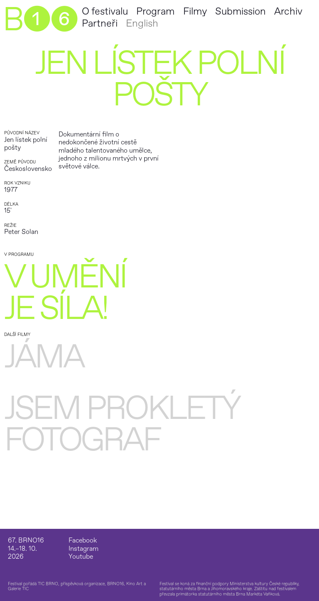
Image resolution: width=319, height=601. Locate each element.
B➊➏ (39, 20)
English (142, 23)
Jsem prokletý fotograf (121, 424)
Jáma (43, 357)
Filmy (195, 11)
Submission (240, 11)
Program (155, 11)
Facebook (83, 541)
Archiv (288, 11)
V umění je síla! (65, 292)
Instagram (83, 549)
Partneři (100, 23)
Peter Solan (21, 232)
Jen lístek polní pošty (25, 144)
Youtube (81, 557)
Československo (28, 169)
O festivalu (105, 11)
